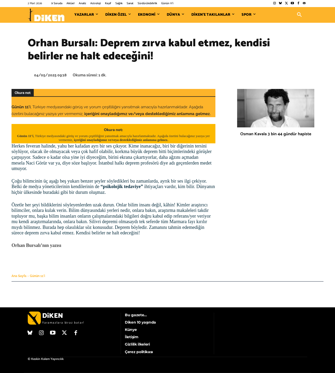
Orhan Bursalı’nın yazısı (36, 245)
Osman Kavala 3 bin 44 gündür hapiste (275, 134)
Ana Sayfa (19, 276)
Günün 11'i (37, 276)
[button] (299, 15)
